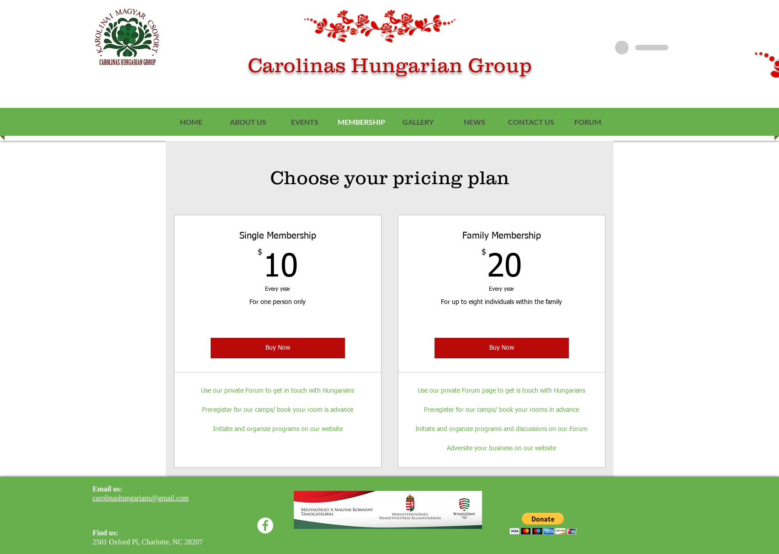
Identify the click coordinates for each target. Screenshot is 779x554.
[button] (543, 523)
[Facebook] (265, 525)
